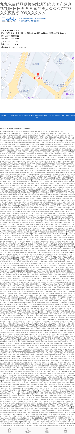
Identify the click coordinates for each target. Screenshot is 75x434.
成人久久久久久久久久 (39, 271)
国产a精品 (24, 314)
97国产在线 (24, 165)
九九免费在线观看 (20, 226)
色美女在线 (64, 146)
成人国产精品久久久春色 (24, 234)
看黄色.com (42, 312)
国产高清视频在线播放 (43, 165)
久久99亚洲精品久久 (26, 159)
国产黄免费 (57, 338)
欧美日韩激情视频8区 (13, 269)
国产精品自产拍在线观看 (35, 267)
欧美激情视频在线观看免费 (14, 289)
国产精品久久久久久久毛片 (62, 286)
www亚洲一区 (35, 133)
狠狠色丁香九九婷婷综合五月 (24, 193)
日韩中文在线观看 (43, 299)
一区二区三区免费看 (21, 217)
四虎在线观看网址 (24, 248)
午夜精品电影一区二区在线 (11, 371)
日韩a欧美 (53, 194)
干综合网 (53, 165)
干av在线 (34, 345)
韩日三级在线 (6, 381)
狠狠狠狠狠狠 (11, 150)
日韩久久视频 (20, 360)
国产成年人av (19, 407)
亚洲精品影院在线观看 (25, 271)
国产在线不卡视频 (58, 301)
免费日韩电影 (59, 308)
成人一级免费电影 (32, 332)
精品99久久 (35, 369)
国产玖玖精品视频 (54, 161)
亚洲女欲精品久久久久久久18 (59, 354)
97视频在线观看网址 (21, 409)
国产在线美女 (32, 314)
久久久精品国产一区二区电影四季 (24, 239)
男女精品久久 (33, 222)
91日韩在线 (31, 362)
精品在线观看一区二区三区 (60, 379)
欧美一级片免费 (65, 137)
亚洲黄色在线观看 (19, 258)
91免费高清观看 (24, 343)
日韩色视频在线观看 (46, 185)
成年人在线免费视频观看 (52, 377)
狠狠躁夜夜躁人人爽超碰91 (22, 176)
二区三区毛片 (27, 423)
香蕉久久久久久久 (67, 211)
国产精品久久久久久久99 (40, 394)
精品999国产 (61, 189)
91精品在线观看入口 (53, 215)
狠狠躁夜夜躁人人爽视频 (27, 256)
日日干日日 (29, 317)
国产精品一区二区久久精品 (51, 243)
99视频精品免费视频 (38, 209)
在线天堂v (30, 172)
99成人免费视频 (59, 423)
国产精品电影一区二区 (41, 207)
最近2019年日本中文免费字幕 (47, 401)
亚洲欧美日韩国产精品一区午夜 (65, 248)
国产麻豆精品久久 (36, 248)
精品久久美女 (47, 267)
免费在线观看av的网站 (13, 159)
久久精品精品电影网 (17, 388)
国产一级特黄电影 (29, 291)
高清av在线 (16, 213)
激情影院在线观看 (43, 222)
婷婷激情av (18, 200)
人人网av (14, 230)
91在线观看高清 (17, 425)
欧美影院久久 (48, 187)
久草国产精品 (56, 235)
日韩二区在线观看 (44, 180)
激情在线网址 (54, 299)
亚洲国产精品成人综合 (17, 185)
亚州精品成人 (4, 377)
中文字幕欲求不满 (65, 368)
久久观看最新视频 (33, 202)
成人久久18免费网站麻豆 (58, 334)
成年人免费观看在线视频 (67, 200)
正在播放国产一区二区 (52, 291)
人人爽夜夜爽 (34, 206)
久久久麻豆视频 (4, 414)
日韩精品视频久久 (24, 198)
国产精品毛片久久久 (34, 375)
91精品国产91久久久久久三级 (26, 219)
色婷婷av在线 (9, 327)
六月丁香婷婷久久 (27, 321)
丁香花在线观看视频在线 (37, 351)
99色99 (18, 274)
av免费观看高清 (64, 362)
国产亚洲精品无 (34, 200)
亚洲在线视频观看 (57, 144)
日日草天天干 (69, 232)
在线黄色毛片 (38, 321)
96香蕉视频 (39, 414)
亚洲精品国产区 (70, 215)
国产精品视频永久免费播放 (41, 386)
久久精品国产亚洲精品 (57, 390)
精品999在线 (14, 304)
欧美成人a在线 (34, 198)
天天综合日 (11, 217)
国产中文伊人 (63, 366)
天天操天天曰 (58, 167)
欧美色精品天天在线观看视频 (46, 384)
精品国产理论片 (24, 356)
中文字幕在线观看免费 (39, 250)
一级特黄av (12, 379)
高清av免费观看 (70, 189)
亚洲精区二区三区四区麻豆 (51, 317)
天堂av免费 (8, 284)
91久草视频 (45, 247)
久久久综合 (16, 319)
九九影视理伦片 (8, 239)
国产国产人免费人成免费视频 (29, 384)
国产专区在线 (15, 366)
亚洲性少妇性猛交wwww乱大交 (65, 340)
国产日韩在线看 (53, 394)
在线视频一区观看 (64, 269)
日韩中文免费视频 (56, 217)
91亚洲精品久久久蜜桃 (7, 245)
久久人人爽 (3, 217)
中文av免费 (19, 353)
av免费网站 (3, 341)
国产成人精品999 (48, 422)
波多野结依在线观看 (30, 353)
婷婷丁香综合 (52, 405)
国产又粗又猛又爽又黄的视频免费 (12, 207)
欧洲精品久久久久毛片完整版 (58, 133)
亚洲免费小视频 (4, 304)
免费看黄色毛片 (31, 154)
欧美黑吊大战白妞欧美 (45, 176)
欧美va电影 (3, 248)
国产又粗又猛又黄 (39, 308)
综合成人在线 (66, 356)
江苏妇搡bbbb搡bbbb (41, 161)
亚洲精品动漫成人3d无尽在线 (25, 379)
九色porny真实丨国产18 (16, 228)
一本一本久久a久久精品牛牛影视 (56, 183)
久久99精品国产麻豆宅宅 (62, 170)
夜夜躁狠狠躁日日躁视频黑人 (30, 261)
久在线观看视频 (63, 241)
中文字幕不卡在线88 (53, 362)
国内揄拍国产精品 (21, 282)
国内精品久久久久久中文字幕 (17, 308)
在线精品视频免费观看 (67, 247)
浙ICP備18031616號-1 (58, 115)
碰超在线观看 (56, 332)
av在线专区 (7, 366)
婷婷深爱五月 (56, 302)
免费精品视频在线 (38, 301)
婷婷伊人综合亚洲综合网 (66, 394)
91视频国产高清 (28, 148)
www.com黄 (19, 250)
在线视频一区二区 (37, 276)
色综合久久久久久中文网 (34, 140)
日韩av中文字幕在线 (43, 349)
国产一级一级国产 (52, 265)
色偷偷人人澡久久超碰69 (11, 405)
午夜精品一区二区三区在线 (36, 373)
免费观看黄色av (66, 180)
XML (37, 117)
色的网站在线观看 (22, 312)
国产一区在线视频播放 (38, 330)
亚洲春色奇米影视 (36, 364)
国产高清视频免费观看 (56, 181)
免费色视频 (48, 137)
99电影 (50, 174)
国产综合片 (35, 180)
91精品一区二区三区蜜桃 (29, 178)
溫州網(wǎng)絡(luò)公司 (44, 115)
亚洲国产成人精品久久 (48, 340)
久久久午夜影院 (56, 388)
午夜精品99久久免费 (19, 284)
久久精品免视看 (51, 319)
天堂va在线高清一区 (22, 221)
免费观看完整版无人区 (48, 163)
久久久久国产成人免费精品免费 (43, 282)
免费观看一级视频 (27, 137)
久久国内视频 (24, 222)
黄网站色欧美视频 (5, 364)
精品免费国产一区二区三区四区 (19, 254)
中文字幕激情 (65, 420)
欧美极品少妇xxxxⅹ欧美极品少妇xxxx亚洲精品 (23, 418)
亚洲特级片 (55, 209)
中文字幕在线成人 (44, 390)
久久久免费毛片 (26, 278)
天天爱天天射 (10, 321)
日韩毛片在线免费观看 (48, 416)
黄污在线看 (42, 347)
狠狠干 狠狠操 (70, 328)
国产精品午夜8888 (65, 377)
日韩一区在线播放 (20, 332)
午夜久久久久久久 (36, 167)
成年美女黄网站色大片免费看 (55, 327)
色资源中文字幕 (21, 154)
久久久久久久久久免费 (67, 412)
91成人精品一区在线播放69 (18, 273)
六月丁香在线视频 (42, 403)
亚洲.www (57, 343)
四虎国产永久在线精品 (57, 325)
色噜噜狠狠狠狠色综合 (58, 345)
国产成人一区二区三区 (22, 150)
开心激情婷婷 (28, 228)
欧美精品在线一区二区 (49, 407)
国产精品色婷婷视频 (10, 306)
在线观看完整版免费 (25, 340)
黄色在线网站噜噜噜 (24, 403)
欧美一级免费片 (13, 260)
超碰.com (71, 302)
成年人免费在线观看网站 (62, 256)
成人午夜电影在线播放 (47, 375)
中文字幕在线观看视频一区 (14, 323)
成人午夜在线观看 (34, 356)
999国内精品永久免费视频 (27, 161)
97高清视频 (18, 412)
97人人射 (53, 198)
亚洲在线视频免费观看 (32, 157)
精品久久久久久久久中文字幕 (37, 265)
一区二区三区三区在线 (20, 241)
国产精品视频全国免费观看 (8, 234)
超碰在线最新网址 (6, 317)
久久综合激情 (58, 274)
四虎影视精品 (49, 254)
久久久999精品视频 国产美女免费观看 (35, 295)
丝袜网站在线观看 (45, 369)
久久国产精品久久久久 (65, 347)
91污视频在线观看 (43, 232)
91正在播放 (11, 193)
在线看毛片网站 (39, 258)
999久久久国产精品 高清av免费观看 (53, 336)
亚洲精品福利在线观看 (33, 341)
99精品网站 (41, 155)
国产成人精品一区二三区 (34, 163)
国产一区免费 (24, 405)
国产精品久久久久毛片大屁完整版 (50, 200)
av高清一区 (17, 133)
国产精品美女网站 (58, 187)
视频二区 (14, 219)
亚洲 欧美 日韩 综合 (9, 267)
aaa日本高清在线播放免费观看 (28, 211)
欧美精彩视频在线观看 (59, 282)
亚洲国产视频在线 (11, 420)
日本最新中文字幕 (28, 368)
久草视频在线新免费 (36, 306)
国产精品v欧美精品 (44, 241)
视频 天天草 (47, 371)
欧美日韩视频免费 (59, 261)
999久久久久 (34, 358)
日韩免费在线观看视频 (46, 202)
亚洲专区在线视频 (57, 392)
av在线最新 (70, 330)
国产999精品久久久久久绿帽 (63, 295)
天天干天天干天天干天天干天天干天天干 (28, 142)
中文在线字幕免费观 (41, 170)
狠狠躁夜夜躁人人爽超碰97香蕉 (39, 204)
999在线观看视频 (56, 180)
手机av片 (43, 142)
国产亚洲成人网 (8, 310)
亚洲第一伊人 (54, 276)
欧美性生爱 (14, 265)
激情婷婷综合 (43, 304)
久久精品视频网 (61, 213)
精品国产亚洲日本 (39, 293)
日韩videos (61, 159)
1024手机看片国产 (55, 278)
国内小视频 (49, 330)
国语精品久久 (54, 241)
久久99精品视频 (54, 204)
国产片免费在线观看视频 (55, 230)
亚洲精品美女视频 (14, 256)
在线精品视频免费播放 (9, 282)
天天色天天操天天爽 (54, 341)
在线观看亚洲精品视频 (22, 325)
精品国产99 (26, 288)
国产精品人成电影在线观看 (38, 135)
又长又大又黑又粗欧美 (33, 230)
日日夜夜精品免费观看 (21, 252)
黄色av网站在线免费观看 (58, 414)
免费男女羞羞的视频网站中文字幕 (24, 334)
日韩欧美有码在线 (33, 338)
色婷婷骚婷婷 (27, 323)
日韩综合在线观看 (18, 295)
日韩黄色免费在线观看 (17, 381)
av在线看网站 (50, 155)
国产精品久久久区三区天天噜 (33, 381)
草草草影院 (9, 241)
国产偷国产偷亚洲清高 (11, 340)
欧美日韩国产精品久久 (56, 396)
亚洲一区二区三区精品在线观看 (17, 297)
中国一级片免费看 (5, 219)
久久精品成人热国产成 (43, 154)
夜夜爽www (51, 207)
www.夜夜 (61, 226)
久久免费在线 (8, 183)
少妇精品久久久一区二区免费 (21, 167)
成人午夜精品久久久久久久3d (13, 349)
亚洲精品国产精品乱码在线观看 (35, 377)
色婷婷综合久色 (44, 194)
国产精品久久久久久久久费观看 (17, 163)
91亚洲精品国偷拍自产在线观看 (60, 369)
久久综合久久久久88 (16, 368)
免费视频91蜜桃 (29, 388)
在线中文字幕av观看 (62, 207)
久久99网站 (34, 176)
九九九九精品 (64, 409)
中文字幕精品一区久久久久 (45, 353)
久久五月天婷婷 (30, 183)
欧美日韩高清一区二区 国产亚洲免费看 (54, 234)
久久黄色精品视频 (67, 217)
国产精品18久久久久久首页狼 (44, 286)
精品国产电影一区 (66, 222)
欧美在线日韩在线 (53, 316)
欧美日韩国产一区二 (62, 193)
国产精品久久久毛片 (12, 276)
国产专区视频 (50, 308)
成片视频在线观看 (11, 209)
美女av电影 (50, 135)
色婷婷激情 (58, 155)
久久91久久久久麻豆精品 (46, 343)
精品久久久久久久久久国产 (10, 206)
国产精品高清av (58, 254)
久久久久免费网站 (16, 399)
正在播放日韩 (31, 187)
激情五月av (61, 232)
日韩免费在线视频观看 (46, 274)
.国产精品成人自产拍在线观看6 (20, 196)
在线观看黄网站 (44, 150)
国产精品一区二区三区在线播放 (52, 140)
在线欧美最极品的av (51, 252)
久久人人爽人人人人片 (34, 217)
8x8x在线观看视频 (30, 327)
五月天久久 (9, 176)
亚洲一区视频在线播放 (9, 154)
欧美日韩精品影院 (11, 369)
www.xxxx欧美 (6, 230)
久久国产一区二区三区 (66, 371)
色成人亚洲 (26, 416)
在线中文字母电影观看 (14, 278)
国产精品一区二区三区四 (53, 224)
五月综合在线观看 (48, 245)
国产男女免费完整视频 (8, 360)
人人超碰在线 (69, 187)
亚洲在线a (23, 172)
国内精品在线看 (63, 358)
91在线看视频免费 (32, 297)
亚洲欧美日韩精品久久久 (41, 239)
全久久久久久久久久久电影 (62, 135)
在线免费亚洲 (21, 230)
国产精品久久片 (40, 291)
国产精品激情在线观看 (46, 261)
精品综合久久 (63, 317)
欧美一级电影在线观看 (38, 310)
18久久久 (56, 330)
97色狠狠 (44, 364)
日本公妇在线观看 (13, 248)
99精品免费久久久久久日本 (36, 252)
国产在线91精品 (12, 312)
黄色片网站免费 (42, 327)
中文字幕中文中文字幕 (61, 178)
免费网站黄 (26, 181)
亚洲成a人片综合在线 (62, 403)
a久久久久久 (39, 371)
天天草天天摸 (17, 338)
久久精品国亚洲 (26, 330)
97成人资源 (17, 330)
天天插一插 (58, 356)
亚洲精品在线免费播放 (59, 174)
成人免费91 (52, 403)
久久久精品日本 (60, 280)
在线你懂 (43, 410)
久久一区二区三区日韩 (17, 336)
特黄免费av (21, 390)
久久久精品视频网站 (58, 267)
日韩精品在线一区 (61, 425)
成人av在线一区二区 (25, 304)
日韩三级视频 (33, 299)
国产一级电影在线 (51, 351)
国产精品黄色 (14, 414)
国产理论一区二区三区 (68, 278)
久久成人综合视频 (55, 247)
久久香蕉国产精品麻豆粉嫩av (61, 288)
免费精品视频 (11, 142)
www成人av (47, 414)
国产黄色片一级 (70, 172)
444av (71, 362)
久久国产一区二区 (35, 196)
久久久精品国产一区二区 (27, 319)
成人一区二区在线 (23, 383)
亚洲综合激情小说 (7, 362)
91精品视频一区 (15, 222)
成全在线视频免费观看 (24, 420)
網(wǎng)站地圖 (70, 115)
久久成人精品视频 (13, 271)
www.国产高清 (65, 224)
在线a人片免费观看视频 (28, 392)
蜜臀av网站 (50, 423)
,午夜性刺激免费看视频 (12, 135)
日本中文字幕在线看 (8, 140)
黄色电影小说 (6, 416)
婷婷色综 (52, 239)
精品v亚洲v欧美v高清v (39, 228)
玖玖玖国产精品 (47, 288)
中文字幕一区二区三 (14, 224)
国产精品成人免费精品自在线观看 (21, 180)
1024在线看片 (53, 297)
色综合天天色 (13, 390)
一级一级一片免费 (34, 269)
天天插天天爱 (14, 394)
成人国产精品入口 (35, 416)
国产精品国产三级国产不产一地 (42, 289)
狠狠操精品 (48, 209)
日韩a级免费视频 (55, 150)
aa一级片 (62, 209)
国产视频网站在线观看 (23, 306)
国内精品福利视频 (47, 167)
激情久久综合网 (24, 299)
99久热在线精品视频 (20, 187)
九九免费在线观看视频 (43, 325)
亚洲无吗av (50, 295)
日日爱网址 (61, 328)
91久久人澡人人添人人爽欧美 (47, 213)
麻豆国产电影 (55, 366)
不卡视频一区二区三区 (47, 356)
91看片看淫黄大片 (9, 237)
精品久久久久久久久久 (14, 286)
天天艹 (25, 140)
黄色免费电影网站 (36, 336)
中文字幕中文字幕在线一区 (19, 280)
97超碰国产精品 (44, 133)
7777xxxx (16, 310)
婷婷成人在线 (34, 343)
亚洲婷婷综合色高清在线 (27, 371)
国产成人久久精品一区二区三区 (49, 237)
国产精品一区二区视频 (20, 362)
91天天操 (46, 276)
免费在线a (14, 410)
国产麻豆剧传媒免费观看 (60, 191)
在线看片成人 (56, 137)
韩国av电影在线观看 (53, 409)
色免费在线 (8, 347)
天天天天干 (63, 152)
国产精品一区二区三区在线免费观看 (29, 410)
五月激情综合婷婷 (69, 375)
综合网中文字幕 (29, 302)
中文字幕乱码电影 (16, 416)
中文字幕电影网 (45, 198)
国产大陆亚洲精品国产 (23, 144)
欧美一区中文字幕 (60, 399)
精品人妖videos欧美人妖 (35, 245)
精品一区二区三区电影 (45, 332)
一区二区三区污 (65, 150)
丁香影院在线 (26, 133)
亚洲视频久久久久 (54, 368)
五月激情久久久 (33, 312)
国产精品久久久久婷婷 (13, 328)
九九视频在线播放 (34, 260)
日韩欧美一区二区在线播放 (34, 247)
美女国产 (8, 196)
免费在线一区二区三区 (14, 137)
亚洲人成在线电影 (51, 293)
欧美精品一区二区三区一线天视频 (28, 401)
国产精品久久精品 (66, 332)
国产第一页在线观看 (35, 221)
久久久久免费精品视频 (57, 154)
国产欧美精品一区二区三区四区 (57, 206)
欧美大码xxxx (59, 375)
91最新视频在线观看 (40, 172)
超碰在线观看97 (15, 263)
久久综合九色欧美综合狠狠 (50, 221)
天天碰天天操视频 (6, 174)
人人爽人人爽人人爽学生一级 (30, 194)
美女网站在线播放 (66, 388)
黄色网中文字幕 (25, 354)
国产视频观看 (55, 381)
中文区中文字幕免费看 (46, 338)
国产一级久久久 (68, 396)
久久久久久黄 (33, 213)
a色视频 (30, 282)
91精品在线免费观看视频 (64, 418)
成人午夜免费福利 (24, 235)
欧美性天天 (45, 396)
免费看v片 (34, 403)
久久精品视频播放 (37, 234)
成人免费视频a (23, 202)
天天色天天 (63, 330)
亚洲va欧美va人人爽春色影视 (30, 274)
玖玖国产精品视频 (35, 144)
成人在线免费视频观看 (22, 351)
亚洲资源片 (64, 341)
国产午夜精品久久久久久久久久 (24, 243)
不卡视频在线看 (26, 146)
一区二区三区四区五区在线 (43, 334)
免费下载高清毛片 (67, 258)
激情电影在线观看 (38, 159)
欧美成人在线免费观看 (12, 235)
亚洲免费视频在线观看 (53, 146)
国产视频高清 (62, 297)
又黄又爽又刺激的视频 (20, 375)
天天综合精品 (69, 336)
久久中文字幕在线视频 (6, 330)
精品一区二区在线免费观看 (65, 293)
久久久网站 (30, 308)
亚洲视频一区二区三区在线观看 (39, 181)
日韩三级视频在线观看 (41, 368)
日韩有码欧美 (14, 198)
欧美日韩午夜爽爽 (38, 137)
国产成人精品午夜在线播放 (17, 247)
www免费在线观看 (62, 364)
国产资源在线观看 (50, 418)
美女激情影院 (14, 211)
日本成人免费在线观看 (21, 245)
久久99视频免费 (51, 228)
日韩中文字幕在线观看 (13, 384)
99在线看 (59, 258)
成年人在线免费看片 (17, 139)
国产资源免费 (20, 170)
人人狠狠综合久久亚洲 (26, 191)
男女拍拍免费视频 (9, 215)
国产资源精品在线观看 (66, 243)
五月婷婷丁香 (9, 204)
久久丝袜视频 (25, 269)
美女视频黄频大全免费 (31, 232)
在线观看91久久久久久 (10, 383)
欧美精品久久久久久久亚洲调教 (55, 310)
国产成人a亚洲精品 (68, 230)
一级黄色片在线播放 (19, 183)
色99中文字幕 (53, 226)
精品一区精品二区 (52, 347)
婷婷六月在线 (38, 317)
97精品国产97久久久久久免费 (56, 263)
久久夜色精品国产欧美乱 (8, 250)
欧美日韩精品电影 (62, 194)
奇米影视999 (51, 425)
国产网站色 (64, 302)
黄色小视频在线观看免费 (36, 254)
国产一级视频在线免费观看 (46, 211)
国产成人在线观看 (49, 178)
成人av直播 (68, 154)
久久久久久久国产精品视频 (8, 232)
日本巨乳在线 (10, 243)
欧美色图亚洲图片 (36, 288)
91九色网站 (50, 170)
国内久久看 (3, 200)
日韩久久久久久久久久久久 (65, 165)
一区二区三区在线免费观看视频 (10, 191)
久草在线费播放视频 (6, 425)
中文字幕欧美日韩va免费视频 (9, 202)
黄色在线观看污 (17, 181)
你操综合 (59, 157)
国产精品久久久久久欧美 (31, 185)
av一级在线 (43, 230)
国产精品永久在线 (40, 319)
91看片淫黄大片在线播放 (20, 373)
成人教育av (60, 351)
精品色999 (3, 312)
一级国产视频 (13, 397)
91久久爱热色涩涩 (46, 269)
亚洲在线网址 (38, 243)
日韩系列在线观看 (31, 226)
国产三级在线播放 (55, 273)
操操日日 (40, 178)
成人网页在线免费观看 (40, 425)
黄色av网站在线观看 (54, 219)
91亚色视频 (18, 140)
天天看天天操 (64, 314)
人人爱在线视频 (24, 260)
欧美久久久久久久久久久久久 (8, 403)
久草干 (66, 181)
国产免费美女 (66, 196)
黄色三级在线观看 (40, 362)
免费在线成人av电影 (47, 260)
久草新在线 (20, 232)
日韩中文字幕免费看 (46, 235)
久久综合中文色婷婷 (42, 219)
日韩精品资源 (17, 146)
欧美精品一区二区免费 (24, 345)
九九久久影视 (25, 204)
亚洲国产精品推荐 (42, 189)
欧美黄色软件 (22, 155)
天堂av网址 (13, 401)
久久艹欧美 (34, 304)
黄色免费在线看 (11, 221)
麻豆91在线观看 (69, 423)
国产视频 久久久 (24, 135)
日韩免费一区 (9, 314)
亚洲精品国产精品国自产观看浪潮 (40, 354)
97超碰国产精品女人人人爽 (13, 178)
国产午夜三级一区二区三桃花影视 (25, 215)
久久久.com (61, 299)
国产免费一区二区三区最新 (51, 148)
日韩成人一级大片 (50, 258)
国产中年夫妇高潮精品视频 (10, 161)
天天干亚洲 (18, 189)
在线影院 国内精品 (61, 384)
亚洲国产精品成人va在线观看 (65, 163)
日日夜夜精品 (40, 187)
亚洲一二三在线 (43, 297)
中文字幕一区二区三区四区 (51, 306)
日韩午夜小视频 (5, 280)
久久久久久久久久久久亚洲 (12, 354)
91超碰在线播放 (36, 340)
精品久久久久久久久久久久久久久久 (53, 284)
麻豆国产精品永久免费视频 (40, 420)
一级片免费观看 (36, 396)
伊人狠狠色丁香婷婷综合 (25, 301)
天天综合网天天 (69, 405)
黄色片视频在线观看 (8, 148)
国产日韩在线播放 (18, 316)
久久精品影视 (57, 196)
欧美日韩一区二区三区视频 (27, 414)
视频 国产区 (53, 232)
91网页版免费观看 (19, 327)
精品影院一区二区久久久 (39, 146)
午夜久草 (10, 375)
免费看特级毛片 (51, 410)
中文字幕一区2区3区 (8, 226)
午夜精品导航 (17, 347)
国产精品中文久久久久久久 (16, 291)
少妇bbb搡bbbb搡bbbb (33, 174)
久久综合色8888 (64, 360)
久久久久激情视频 (55, 222)
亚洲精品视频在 (17, 423)
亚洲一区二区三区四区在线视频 (48, 358)
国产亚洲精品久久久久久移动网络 (10, 165)
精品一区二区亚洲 (10, 386)
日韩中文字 (17, 204)
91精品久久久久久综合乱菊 (17, 377)
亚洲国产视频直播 (66, 271)
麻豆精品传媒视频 (40, 183)
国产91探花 (55, 371)
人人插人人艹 (19, 148)
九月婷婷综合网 (65, 312)
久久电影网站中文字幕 (25, 394)
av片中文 (36, 168)
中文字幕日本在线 (23, 397)
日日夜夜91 (5, 222)
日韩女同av (63, 250)
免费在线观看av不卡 (66, 161)
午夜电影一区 (42, 280)
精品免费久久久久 (32, 155)
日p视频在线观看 (37, 278)
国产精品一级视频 (44, 273)
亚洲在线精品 (9, 187)
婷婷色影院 (68, 226)
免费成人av (11, 200)
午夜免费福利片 (27, 289)
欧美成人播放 (27, 412)
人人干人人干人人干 (54, 420)
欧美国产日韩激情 (64, 383)
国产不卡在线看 (11, 274)
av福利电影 (44, 341)
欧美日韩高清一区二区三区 (10, 299)
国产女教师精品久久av (29, 189)
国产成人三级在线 (32, 273)
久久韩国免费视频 (53, 360)
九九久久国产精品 (24, 206)
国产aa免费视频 (47, 144)
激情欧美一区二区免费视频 (51, 314)
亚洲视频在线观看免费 (40, 360)
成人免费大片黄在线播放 (17, 302)
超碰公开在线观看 (34, 397)
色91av (62, 215)
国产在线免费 (68, 254)
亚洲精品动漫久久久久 (60, 373)
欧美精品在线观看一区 (64, 252)
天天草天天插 (22, 341)
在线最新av (46, 278)
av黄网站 (68, 299)
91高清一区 (7, 399)
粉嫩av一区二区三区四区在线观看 (41, 412)
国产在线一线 (35, 235)
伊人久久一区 (30, 258)
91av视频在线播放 (60, 304)
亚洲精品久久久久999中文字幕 (37, 409)
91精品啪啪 (46, 381)
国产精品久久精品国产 (24, 209)
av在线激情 (18, 321)
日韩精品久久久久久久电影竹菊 (20, 358)
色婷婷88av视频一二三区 (60, 353)
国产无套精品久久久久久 (27, 328)
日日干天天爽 (27, 399)
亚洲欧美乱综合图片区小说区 (42, 379)
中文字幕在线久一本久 (22, 237)
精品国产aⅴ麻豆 (25, 263)
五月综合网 (67, 284)
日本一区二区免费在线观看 (42, 366)
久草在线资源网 (7, 319)
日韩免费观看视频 (52, 328)
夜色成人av (5, 302)
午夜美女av (50, 250)
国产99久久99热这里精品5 (44, 392)
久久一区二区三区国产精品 (48, 157)
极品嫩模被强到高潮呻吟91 (33, 284)
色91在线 (49, 172)
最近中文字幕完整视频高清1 (59, 168)
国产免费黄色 (29, 360)
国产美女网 (27, 336)
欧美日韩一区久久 (43, 226)
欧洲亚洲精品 (4, 397)
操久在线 (4, 343)
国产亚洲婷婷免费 (25, 310)
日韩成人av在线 (10, 412)
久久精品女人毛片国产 (41, 316)
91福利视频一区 (28, 425)
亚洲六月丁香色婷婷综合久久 (30, 347)
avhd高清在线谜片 (41, 215)
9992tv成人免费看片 (6, 213)
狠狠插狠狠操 (7, 172)
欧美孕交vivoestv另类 (14, 392)
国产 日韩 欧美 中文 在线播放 (61, 289)
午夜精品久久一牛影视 (24, 396)
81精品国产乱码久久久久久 (61, 185)
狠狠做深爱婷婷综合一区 (7, 332)
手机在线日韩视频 (28, 293)
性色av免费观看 (10, 325)
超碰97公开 (69, 209)
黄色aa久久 (58, 211)
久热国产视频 (63, 237)
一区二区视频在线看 (52, 383)
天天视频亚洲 (49, 373)
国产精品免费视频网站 (18, 317)
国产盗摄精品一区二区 (53, 271)
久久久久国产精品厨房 (62, 239)
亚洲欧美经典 (56, 176)
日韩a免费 (63, 306)
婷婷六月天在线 (54, 386)
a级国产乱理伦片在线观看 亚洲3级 (15, 157)
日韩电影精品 (52, 364)
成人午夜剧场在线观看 (44, 345)
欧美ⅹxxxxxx (32, 165)
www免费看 (7, 152)
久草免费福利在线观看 (18, 174)
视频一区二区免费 (13, 343)
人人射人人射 (4, 260)
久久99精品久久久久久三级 (37, 383)
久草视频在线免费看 (59, 172)
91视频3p (68, 327)
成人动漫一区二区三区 (35, 152)
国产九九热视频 (47, 191)
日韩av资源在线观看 (63, 319)
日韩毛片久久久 (29, 170)
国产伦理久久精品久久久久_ (19, 152)
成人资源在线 (46, 217)
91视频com (60, 410)
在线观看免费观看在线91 (61, 321)
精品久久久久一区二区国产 (43, 388)
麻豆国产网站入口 (65, 381)
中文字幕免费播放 (15, 422)
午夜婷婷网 (15, 172)
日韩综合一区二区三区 (31, 390)
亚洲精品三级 (59, 245)
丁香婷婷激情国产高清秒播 (24, 386)
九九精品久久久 (9, 168)
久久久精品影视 (54, 349)
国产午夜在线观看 (17, 288)
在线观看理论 (38, 148)
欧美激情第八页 (32, 280)
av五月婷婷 (17, 314)
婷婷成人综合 (56, 412)
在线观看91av (25, 422)
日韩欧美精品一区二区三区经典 (45, 256)
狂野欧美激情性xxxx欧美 (8, 351)
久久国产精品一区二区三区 (39, 263)
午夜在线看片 (24, 213)
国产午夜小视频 (32, 241)
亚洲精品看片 (38, 191)
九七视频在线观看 (44, 168)
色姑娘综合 (43, 174)
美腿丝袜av (41, 418)
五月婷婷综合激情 (21, 267)
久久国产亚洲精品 (28, 207)
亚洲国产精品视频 (39, 224)
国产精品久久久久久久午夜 (59, 139)
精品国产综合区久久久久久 (42, 139)
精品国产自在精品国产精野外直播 (56, 142)
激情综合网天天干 (48, 321)
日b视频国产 (51, 399)
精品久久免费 (53, 189)
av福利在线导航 (34, 150)
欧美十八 (9, 146)
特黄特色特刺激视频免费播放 (23, 168)
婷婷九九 (6, 422)
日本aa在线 (64, 219)
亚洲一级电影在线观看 (6, 133)
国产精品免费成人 (64, 276)
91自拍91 (39, 314)
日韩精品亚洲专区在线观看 (43, 302)
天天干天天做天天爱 (36, 422)
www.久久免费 (69, 310)
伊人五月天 (64, 338)
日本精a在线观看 (41, 328)
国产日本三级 (28, 250)
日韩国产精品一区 (47, 196)
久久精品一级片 (12, 341)
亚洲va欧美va (11, 353)
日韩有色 (57, 250)
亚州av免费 (25, 200)
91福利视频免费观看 (51, 159)
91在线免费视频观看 (25, 276)
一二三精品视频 (29, 139)
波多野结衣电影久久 (66, 386)
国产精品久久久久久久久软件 (51, 152)
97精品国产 (32, 325)
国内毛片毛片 (49, 301)
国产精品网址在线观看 (27, 224)
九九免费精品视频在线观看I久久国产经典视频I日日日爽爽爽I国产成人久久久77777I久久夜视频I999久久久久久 (36, 8)
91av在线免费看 (5, 273)
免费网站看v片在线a (40, 193)
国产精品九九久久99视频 (39, 399)
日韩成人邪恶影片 (59, 260)
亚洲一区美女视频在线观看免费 (20, 364)
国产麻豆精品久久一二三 (63, 416)
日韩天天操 (60, 228)
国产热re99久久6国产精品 (67, 316)
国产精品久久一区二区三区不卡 (57, 323)
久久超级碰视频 (29, 316)
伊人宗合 (56, 422)
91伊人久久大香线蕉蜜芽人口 (65, 198)
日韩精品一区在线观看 (53, 312)
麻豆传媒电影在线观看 (9, 144)
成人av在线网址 (34, 237)
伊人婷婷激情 (43, 206)
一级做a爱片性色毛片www (14, 293)
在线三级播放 (51, 280)
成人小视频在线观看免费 (7, 407)
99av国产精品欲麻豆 (15, 194)
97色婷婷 (25, 338)
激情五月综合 (58, 202)
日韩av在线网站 (24, 265)
